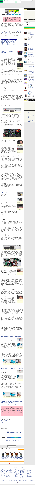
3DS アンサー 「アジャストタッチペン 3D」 (7, 43)
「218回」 (5, 32)
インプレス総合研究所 (3, 470)
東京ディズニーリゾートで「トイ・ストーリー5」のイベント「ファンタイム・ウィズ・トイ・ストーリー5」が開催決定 (31, 76)
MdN (20, 473)
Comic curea (28, 469)
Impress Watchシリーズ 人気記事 (30, 99)
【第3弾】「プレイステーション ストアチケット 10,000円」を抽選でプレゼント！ (31, 118)
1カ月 (33, 100)
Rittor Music (15, 467)
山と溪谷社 (15, 472)
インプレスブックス (9, 475)
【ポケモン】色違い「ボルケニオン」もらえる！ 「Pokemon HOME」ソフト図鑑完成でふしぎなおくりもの (31, 84)
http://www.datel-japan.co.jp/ (4, 420)
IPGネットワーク (28, 473)
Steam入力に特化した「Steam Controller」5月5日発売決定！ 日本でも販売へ (31, 40)
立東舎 (15, 471)
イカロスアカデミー (23, 472)
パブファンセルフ (29, 472)
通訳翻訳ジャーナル (23, 470)
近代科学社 (15, 475)
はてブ (13, 14)
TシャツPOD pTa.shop (29, 474)
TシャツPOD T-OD (17, 470)
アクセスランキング (28, 8)
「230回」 (17, 31)
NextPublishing (8, 476)
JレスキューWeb (22, 471)
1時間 (25, 100)
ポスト (4, 14)
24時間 (28, 100)
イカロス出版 (21, 467)
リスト (6, 14)
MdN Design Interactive (23, 475)
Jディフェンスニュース (23, 469)
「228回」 (20, 31)
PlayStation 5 (9, 463)
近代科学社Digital (16, 476)
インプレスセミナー (9, 471)
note (16, 14)
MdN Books (22, 474)
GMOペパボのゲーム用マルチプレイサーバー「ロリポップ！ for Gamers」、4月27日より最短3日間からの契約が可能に (31, 81)
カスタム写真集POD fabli (29, 475)
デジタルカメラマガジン (3, 475)
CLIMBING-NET (16, 474)
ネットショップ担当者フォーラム (10, 469)
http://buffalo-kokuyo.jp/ (4, 418)
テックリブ (21, 476)
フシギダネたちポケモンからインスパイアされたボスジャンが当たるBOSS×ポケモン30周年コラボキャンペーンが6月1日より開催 (31, 54)
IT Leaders (2, 471)
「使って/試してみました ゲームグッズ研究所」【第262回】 (8, 441)
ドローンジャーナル (3, 472)
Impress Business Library (9, 470)
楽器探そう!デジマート (17, 469)
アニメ (21, 463)
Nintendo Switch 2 (3, 463)
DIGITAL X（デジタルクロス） (10, 472)
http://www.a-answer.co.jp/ (4, 422)
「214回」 (9, 32)
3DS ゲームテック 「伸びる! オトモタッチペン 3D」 (8, 44)
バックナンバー (18, 410)
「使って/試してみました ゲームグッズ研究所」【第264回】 (16, 441)
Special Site (27, 19)
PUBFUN (27, 471)
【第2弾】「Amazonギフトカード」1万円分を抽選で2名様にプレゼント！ (31, 116)
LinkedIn (20, 14)
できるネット (2, 476)
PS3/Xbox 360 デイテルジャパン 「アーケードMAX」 (9, 42)
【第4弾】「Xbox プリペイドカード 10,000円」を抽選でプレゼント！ (31, 121)
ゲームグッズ (14, 463)
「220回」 (2, 32)
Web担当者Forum (2, 469)
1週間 (30, 100)
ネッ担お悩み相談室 (3, 473)
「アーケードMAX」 (4, 192)
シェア (9, 14)
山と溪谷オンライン (17, 473)
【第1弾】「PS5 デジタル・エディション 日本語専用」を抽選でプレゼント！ (31, 113)
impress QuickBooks (29, 470)
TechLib (22, 477)
